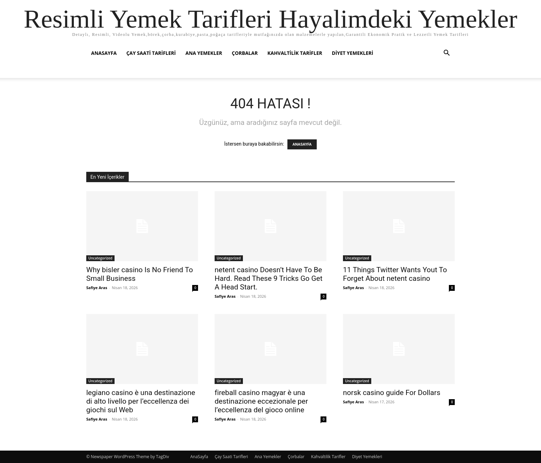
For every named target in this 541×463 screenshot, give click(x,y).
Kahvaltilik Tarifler (294, 53)
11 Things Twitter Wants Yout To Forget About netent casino (395, 274)
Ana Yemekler (203, 53)
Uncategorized (100, 258)
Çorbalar (245, 53)
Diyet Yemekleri (352, 53)
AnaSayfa (104, 53)
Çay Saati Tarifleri (151, 53)
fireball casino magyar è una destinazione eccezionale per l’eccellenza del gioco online (261, 401)
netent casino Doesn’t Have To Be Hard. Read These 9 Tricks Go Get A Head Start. (269, 278)
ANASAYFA (302, 144)
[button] (446, 53)
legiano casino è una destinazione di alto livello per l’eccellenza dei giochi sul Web (140, 401)
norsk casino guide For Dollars (391, 392)
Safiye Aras (96, 287)
